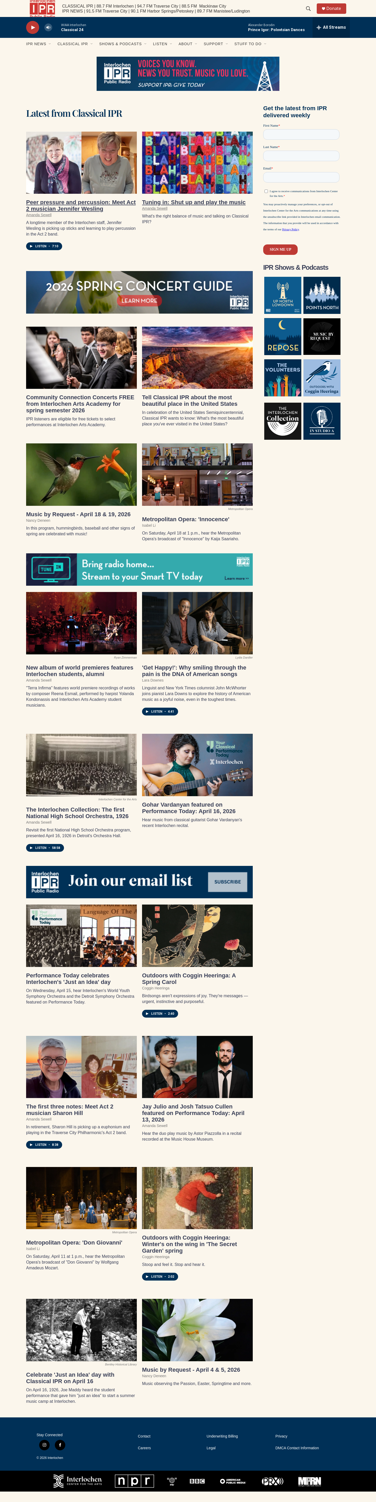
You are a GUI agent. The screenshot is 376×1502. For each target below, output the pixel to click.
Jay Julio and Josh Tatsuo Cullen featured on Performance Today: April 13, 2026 (193, 1123)
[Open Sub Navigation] (50, 54)
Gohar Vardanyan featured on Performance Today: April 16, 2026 (189, 818)
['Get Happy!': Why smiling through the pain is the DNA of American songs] (197, 633)
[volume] (48, 38)
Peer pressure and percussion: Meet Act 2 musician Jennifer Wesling (81, 215)
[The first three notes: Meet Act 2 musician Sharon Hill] (81, 1077)
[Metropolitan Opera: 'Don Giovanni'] (81, 1208)
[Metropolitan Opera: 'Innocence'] (197, 485)
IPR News (36, 54)
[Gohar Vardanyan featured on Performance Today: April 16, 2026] (197, 775)
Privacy (281, 1447)
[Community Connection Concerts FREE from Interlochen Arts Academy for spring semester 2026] (81, 368)
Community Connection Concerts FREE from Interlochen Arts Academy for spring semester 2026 (80, 414)
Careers (144, 1458)
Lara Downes (153, 691)
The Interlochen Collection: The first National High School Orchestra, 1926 (77, 823)
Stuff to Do (248, 54)
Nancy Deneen (38, 531)
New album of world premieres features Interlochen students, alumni (79, 681)
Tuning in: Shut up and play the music (194, 212)
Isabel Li (149, 536)
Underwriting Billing (222, 1447)
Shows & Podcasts (120, 54)
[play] (32, 38)
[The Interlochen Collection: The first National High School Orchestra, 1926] (81, 775)
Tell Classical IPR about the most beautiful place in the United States (190, 411)
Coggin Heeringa (155, 998)
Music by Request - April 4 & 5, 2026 (191, 1380)
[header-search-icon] (310, 13)
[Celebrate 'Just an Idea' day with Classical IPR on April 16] (81, 1340)
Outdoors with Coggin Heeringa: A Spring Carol (189, 989)
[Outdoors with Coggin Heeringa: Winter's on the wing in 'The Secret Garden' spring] (197, 1208)
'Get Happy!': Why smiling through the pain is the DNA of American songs (194, 681)
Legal (211, 1458)
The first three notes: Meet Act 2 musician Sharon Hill (69, 1120)
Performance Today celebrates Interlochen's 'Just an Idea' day (68, 989)
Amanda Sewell (38, 225)
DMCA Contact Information (297, 1458)
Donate (336, 13)
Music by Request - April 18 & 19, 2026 (78, 524)
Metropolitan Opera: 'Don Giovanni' (74, 1253)
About (185, 54)
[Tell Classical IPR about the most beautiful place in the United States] (197, 368)
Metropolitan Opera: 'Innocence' (185, 529)
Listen (160, 54)
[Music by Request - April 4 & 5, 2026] (197, 1340)
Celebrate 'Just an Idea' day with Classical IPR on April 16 (70, 1388)
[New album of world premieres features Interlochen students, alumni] (81, 633)
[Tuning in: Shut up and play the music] (197, 173)
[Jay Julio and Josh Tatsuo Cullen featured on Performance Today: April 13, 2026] (197, 1077)
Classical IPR (72, 54)
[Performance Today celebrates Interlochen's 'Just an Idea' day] (81, 946)
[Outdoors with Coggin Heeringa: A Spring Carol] (197, 946)
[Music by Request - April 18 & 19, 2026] (81, 485)
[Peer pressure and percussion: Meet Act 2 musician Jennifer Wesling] (81, 173)
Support (213, 54)
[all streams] (331, 37)
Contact (144, 1447)
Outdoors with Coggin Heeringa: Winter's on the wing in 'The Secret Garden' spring (189, 1254)
